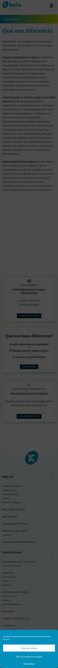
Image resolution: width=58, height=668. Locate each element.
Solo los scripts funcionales (29, 656)
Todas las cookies (29, 648)
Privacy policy (29, 663)
